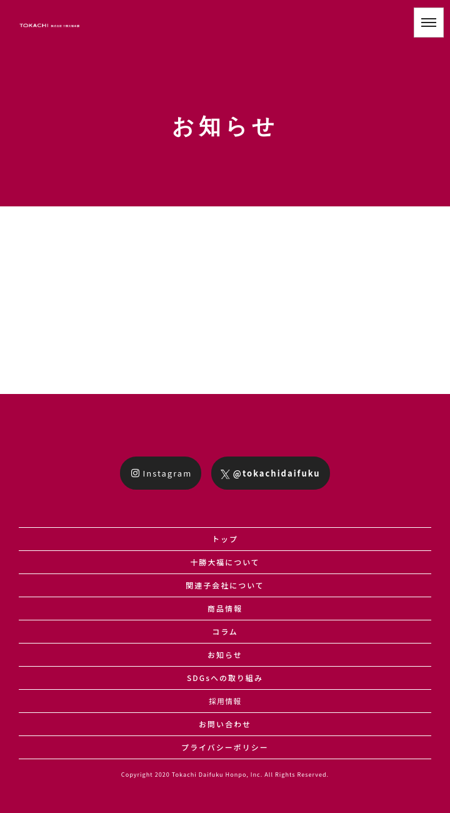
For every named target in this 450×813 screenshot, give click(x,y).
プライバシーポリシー (225, 747)
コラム (225, 631)
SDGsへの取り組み (225, 677)
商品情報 (225, 608)
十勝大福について (225, 562)
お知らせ (225, 654)
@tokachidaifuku (271, 473)
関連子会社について (225, 585)
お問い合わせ (225, 724)
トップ (225, 538)
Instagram (161, 473)
